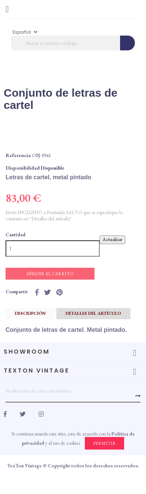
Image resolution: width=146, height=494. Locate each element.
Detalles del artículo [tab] (93, 313)
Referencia (18, 155)
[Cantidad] (53, 248)
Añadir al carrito (50, 274)
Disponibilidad (23, 167)
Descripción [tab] (30, 313)
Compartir (37, 292)
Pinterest (59, 292)
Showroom (27, 351)
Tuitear (47, 292)
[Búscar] (73, 43)
